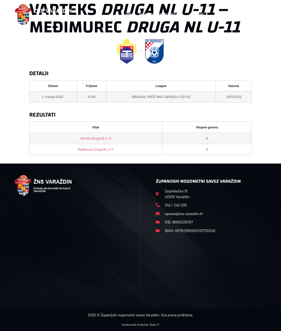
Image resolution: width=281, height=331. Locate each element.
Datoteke (198, 14)
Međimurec (96, 149)
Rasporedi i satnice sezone (160, 14)
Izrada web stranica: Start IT (140, 324)
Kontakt (223, 14)
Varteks (95, 138)
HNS (128, 14)
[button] (259, 14)
